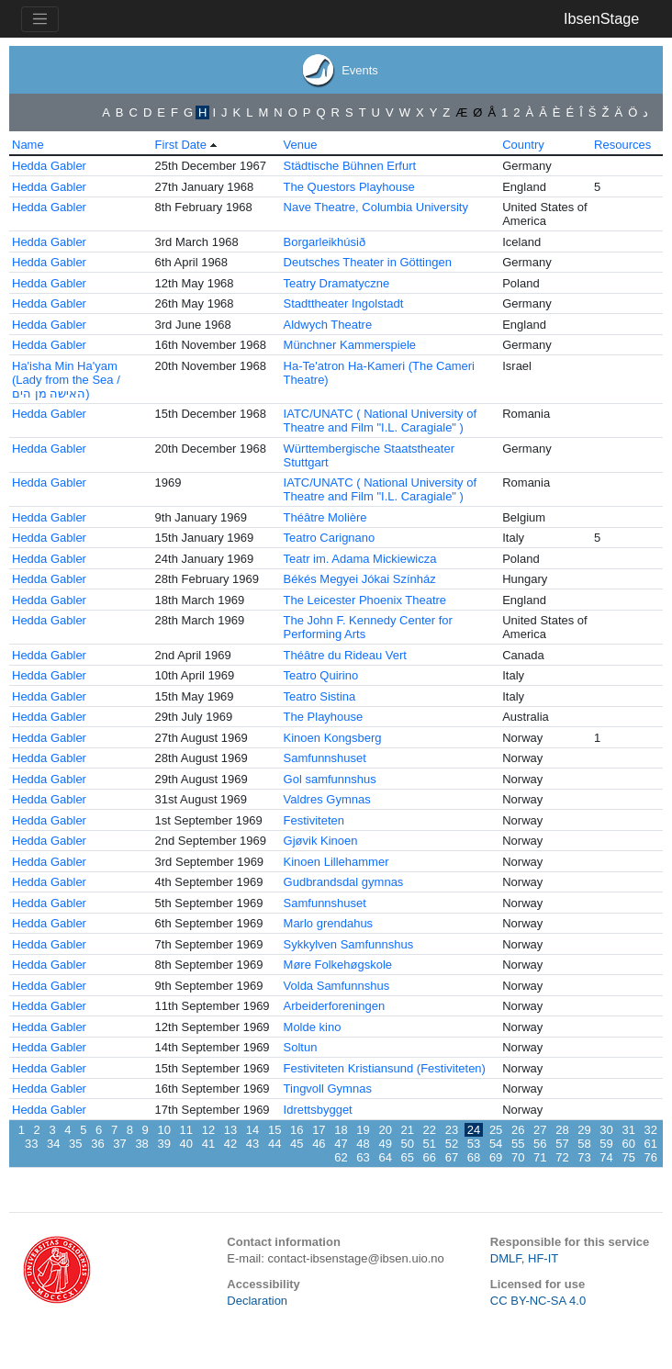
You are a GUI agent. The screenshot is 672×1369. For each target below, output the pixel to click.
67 (451, 1157)
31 (628, 1130)
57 (561, 1143)
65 (407, 1157)
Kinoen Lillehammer (336, 862)
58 (583, 1143)
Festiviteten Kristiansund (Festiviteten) (385, 1068)
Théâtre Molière (325, 517)
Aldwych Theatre (328, 324)
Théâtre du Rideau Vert (345, 655)
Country (523, 144)
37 (119, 1143)
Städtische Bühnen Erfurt (350, 166)
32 (650, 1130)
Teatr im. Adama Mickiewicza (360, 559)
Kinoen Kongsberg (333, 738)
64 (384, 1157)
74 (605, 1157)
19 (362, 1130)
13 (230, 1130)
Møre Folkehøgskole (338, 964)
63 (362, 1157)
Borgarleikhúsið (325, 242)
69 (495, 1157)
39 (163, 1143)
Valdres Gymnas (327, 799)
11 (186, 1130)
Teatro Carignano (329, 537)
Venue (301, 144)
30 (605, 1130)
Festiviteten (314, 820)
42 (230, 1143)
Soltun (301, 1047)
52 (451, 1143)
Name (28, 144)
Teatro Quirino (321, 675)
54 (495, 1143)
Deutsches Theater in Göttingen (368, 262)
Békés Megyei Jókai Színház (360, 579)
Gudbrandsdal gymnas (344, 882)
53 (473, 1143)
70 (517, 1157)
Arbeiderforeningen (335, 1006)
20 (384, 1130)
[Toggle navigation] (40, 19)
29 (583, 1130)
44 (274, 1143)
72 (561, 1157)
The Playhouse (324, 717)
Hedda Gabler (49, 166)
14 (252, 1130)
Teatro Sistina (320, 696)
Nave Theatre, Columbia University (376, 207)
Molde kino (313, 1027)
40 (186, 1143)
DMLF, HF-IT (524, 1258)
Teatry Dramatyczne (337, 283)
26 (517, 1130)
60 (628, 1143)
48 (362, 1143)
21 (407, 1130)
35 (75, 1143)
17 (318, 1130)
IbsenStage (601, 18)
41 (208, 1143)
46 (318, 1143)
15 (274, 1130)
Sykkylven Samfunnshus (349, 944)
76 (650, 1157)
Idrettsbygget (318, 1110)
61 (650, 1143)
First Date (181, 144)
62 (340, 1157)
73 (583, 1157)
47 (340, 1143)
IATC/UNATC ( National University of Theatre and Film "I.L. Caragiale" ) (380, 420)
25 (495, 1130)
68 (473, 1157)
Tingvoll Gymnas (328, 1088)
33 (31, 1143)
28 (561, 1130)
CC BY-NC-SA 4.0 (538, 1300)
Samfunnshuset (325, 758)
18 (340, 1130)
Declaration (257, 1300)
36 (97, 1143)
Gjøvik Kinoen (321, 840)
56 (539, 1143)
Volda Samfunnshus (337, 986)
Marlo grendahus (329, 923)
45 (296, 1143)
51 (429, 1143)
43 (252, 1143)
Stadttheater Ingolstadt (344, 303)
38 (141, 1143)
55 (517, 1143)
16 (296, 1130)
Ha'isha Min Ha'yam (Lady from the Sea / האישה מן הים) (66, 379)
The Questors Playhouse (349, 187)
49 (384, 1143)
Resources (622, 144)
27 (539, 1130)
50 (407, 1143)
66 (429, 1157)
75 (628, 1157)
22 (429, 1130)
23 (451, 1130)
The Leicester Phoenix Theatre (365, 600)
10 (163, 1130)
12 (208, 1130)
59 (605, 1143)
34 (53, 1143)
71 (539, 1157)
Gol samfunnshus (330, 779)
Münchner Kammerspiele (350, 345)
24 (473, 1130)
